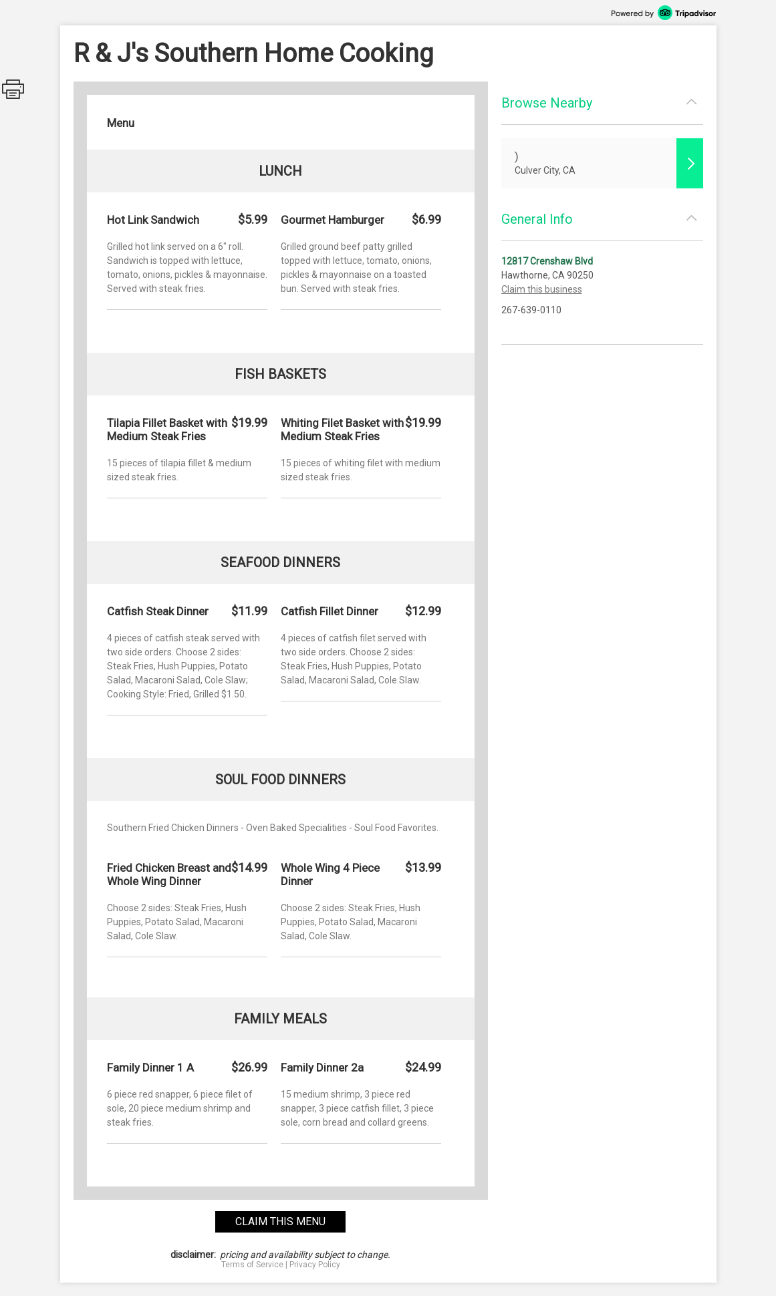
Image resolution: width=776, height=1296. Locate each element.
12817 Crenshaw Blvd (547, 261)
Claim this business (541, 289)
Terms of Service (252, 1264)
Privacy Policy (314, 1264)
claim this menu (280, 1221)
